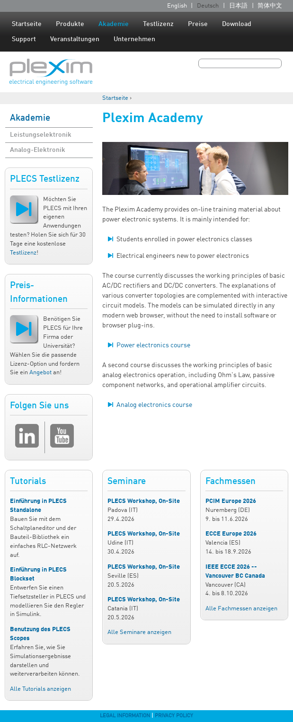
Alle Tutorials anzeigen (40, 689)
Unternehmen (134, 39)
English (177, 6)
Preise (198, 24)
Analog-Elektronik (37, 150)
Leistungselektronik (40, 135)
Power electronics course (153, 345)
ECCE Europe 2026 (231, 534)
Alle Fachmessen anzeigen (241, 609)
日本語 (238, 6)
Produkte (70, 24)
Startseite (27, 24)
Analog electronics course (154, 405)
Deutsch (208, 6)
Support (24, 39)
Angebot (40, 373)
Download (236, 24)
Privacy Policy (174, 716)
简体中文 (269, 6)
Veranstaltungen (74, 39)
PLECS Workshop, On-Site (143, 501)
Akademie (113, 24)
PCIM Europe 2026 (230, 501)
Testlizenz (158, 24)
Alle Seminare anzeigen (139, 632)
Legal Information (125, 716)
